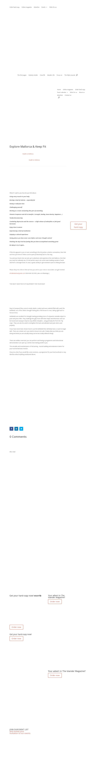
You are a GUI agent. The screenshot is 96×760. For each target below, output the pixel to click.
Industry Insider (33, 75)
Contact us (68, 95)
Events (43, 7)
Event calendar (61, 92)
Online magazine (27, 7)
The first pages (21, 75)
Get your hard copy (78, 225)
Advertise (36, 7)
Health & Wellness (27, 154)
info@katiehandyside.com (17, 273)
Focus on (59, 75)
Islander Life (51, 75)
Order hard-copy (15, 7)
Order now (16, 627)
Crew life (42, 75)
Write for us (53, 7)
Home (59, 89)
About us (82, 92)
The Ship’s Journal (69, 75)
